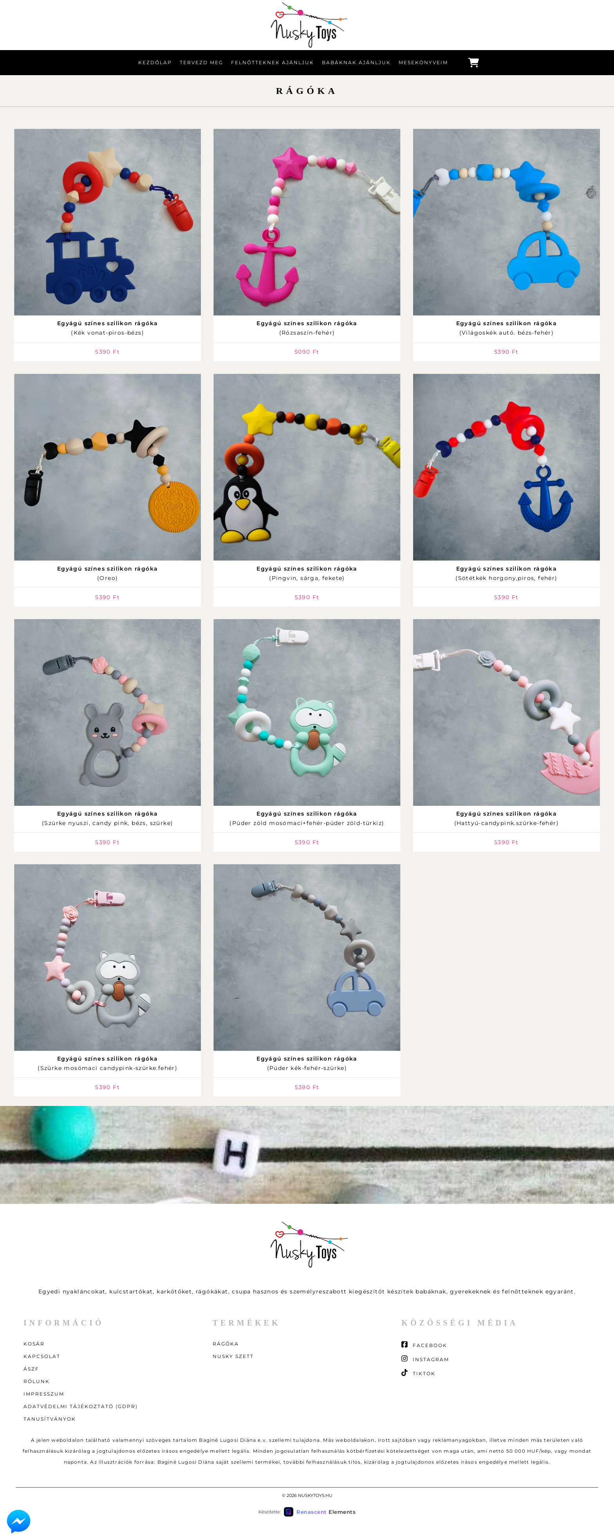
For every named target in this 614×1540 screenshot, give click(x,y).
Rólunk (36, 1381)
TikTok (418, 1372)
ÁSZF (31, 1369)
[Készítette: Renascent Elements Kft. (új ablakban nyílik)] (320, 1512)
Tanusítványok (49, 1419)
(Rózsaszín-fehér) (307, 328)
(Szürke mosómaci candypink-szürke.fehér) (107, 1063)
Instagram (425, 1358)
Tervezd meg (201, 62)
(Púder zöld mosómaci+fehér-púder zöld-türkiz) (306, 818)
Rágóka (226, 1344)
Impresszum (43, 1394)
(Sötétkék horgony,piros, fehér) (506, 573)
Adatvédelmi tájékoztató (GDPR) (80, 1406)
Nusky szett (233, 1356)
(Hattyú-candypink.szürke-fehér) (506, 818)
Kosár (34, 1344)
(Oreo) (107, 573)
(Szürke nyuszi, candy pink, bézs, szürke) (107, 818)
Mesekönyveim (423, 62)
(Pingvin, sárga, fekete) (307, 573)
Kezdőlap (155, 62)
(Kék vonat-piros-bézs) (107, 328)
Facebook (424, 1344)
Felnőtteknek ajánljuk (272, 62)
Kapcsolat (41, 1356)
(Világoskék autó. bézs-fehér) (506, 328)
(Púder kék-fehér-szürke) (307, 1063)
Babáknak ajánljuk (356, 62)
